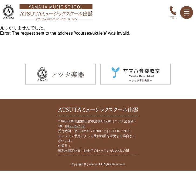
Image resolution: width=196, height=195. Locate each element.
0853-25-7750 (75, 126)
